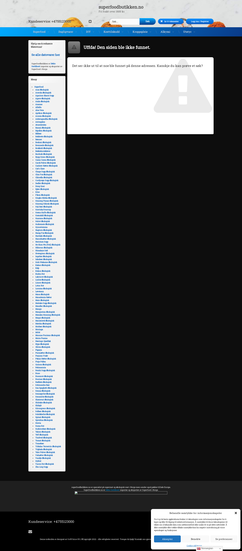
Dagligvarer (65, 31)
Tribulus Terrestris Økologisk (48, 446)
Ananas (38, 104)
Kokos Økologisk (42, 271)
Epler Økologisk (42, 189)
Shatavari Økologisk (44, 399)
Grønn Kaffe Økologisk (45, 212)
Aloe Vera (39, 110)
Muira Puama (41, 338)
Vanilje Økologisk (43, 458)
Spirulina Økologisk (44, 420)
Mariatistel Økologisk (44, 320)
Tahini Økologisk (42, 432)
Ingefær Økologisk (43, 256)
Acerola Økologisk (43, 92)
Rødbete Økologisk (43, 382)
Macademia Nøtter (43, 297)
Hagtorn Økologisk (43, 230)
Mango (38, 309)
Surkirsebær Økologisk (45, 429)
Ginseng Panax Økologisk (46, 201)
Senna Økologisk (42, 391)
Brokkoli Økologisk (43, 148)
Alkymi (165, 31)
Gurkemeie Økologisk (44, 224)
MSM (37, 332)
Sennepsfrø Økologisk (45, 394)
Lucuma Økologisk (43, 288)
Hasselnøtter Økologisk (45, 239)
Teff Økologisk (41, 434)
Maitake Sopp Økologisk (45, 303)
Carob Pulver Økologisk (45, 163)
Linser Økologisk (42, 282)
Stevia (38, 423)
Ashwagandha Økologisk (46, 119)
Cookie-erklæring (194, 545)
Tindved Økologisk (43, 437)
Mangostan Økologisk (45, 312)
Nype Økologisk (42, 344)
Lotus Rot (39, 285)
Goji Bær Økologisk (43, 206)
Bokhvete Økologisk (43, 136)
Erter (37, 192)
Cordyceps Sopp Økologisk (46, 180)
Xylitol (38, 461)
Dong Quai (40, 186)
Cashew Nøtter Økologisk (46, 165)
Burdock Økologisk (43, 154)
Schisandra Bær (42, 385)
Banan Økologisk (42, 127)
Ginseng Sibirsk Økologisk (47, 203)
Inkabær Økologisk (43, 259)
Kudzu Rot (40, 274)
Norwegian (205, 548)
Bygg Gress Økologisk (45, 157)
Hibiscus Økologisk (43, 247)
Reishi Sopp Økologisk (45, 370)
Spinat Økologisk (42, 417)
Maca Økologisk (42, 294)
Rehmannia (40, 367)
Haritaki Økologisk (43, 236)
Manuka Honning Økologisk (47, 315)
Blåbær (38, 133)
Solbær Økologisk (43, 411)
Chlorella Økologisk (43, 177)
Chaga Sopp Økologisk (45, 171)
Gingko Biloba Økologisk (46, 198)
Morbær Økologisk (43, 326)
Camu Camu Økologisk (45, 160)
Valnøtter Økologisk (44, 455)
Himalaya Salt (41, 250)
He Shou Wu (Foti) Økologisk (47, 244)
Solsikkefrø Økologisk (45, 414)
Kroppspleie (140, 31)
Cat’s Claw (40, 168)
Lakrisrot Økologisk (44, 277)
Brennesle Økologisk (44, 145)
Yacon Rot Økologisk (44, 464)
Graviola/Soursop (43, 209)
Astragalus (40, 122)
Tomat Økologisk (42, 440)
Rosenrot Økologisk (44, 376)
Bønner (38, 139)
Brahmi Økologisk (43, 142)
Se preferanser (223, 539)
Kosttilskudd (112, 31)
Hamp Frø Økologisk (44, 233)
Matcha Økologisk (43, 323)
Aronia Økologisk (43, 116)
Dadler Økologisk (42, 183)
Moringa (39, 329)
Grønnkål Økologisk (44, 215)
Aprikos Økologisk (43, 113)
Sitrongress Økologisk (45, 408)
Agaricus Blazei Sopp (44, 95)
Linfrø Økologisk (42, 280)
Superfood (39, 31)
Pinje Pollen (40, 361)
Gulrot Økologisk (42, 221)
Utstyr (187, 31)
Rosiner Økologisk (43, 379)
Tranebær (39, 443)
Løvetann (39, 291)
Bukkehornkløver (42, 151)
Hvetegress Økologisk (44, 253)
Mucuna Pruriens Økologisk (47, 335)
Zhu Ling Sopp (41, 467)
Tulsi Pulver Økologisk (45, 452)
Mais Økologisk (42, 300)
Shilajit (38, 405)
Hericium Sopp (41, 241)
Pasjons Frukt (41, 356)
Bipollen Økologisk (43, 130)
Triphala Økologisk (43, 449)
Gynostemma (41, 227)
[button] (235, 513)
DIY (88, 31)
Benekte (195, 539)
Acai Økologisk (42, 89)
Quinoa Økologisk (43, 364)
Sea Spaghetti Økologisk (45, 388)
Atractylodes (40, 125)
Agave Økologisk (42, 98)
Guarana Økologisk (43, 218)
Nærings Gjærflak (43, 341)
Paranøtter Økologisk (44, 353)
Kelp (37, 268)
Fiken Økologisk (42, 195)
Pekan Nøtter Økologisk (45, 358)
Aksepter (167, 539)
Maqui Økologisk (42, 318)
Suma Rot (39, 426)
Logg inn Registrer (204, 21)
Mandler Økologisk (43, 306)
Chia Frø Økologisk (43, 174)
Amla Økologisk (42, 101)
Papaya (38, 350)
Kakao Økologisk (42, 265)
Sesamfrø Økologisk (44, 396)
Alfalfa (38, 107)
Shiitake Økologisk (43, 402)
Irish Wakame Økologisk (46, 262)
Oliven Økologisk (42, 347)
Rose (37, 373)
